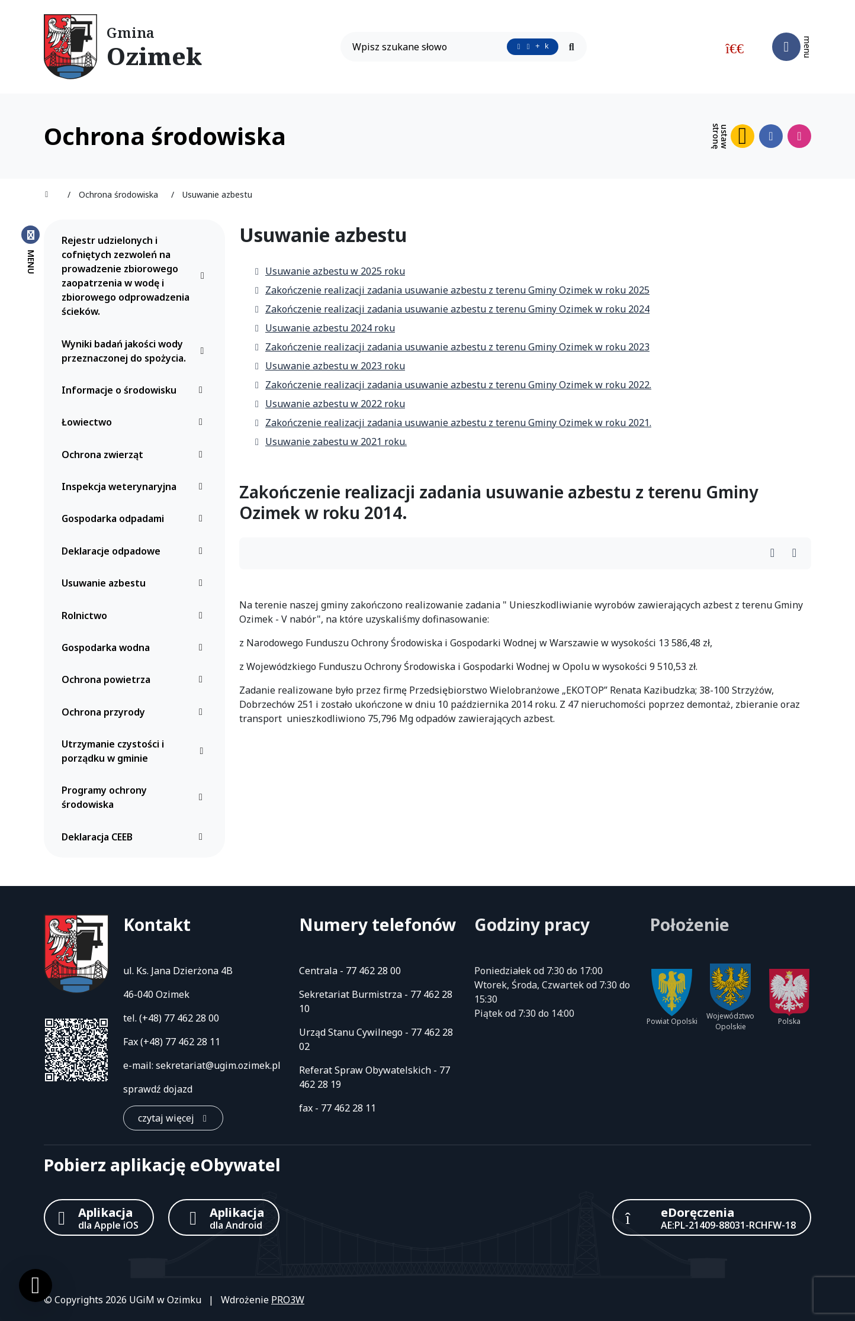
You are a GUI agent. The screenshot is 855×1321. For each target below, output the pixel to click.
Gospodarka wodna (135, 647)
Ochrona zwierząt (135, 454)
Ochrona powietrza (135, 679)
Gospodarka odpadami (135, 518)
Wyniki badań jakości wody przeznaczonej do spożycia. (135, 351)
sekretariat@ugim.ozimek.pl (218, 1065)
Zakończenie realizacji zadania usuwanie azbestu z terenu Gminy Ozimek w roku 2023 (451, 346)
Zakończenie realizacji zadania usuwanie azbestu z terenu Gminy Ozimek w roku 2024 (451, 308)
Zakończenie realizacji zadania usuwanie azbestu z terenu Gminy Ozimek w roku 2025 (451, 290)
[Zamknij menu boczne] (30, 249)
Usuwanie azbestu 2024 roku (324, 327)
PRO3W (287, 1299)
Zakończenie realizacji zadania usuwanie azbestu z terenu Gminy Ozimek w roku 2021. (452, 422)
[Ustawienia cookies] (35, 1285)
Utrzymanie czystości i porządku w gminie (135, 751)
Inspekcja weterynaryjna (135, 486)
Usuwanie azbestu (135, 582)
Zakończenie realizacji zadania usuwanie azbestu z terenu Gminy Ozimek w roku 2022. (452, 384)
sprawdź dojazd (157, 1089)
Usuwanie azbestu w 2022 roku (329, 403)
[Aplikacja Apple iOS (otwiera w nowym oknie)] (99, 1217)
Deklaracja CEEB (135, 836)
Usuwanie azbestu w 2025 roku (329, 271)
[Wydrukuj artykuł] (776, 553)
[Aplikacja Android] (223, 1217)
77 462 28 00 (191, 1017)
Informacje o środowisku (135, 390)
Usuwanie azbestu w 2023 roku (329, 365)
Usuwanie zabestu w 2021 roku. (330, 441)
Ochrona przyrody (135, 712)
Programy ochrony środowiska (135, 797)
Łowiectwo (135, 421)
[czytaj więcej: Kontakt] (173, 1118)
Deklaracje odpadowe (135, 551)
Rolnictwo (135, 615)
